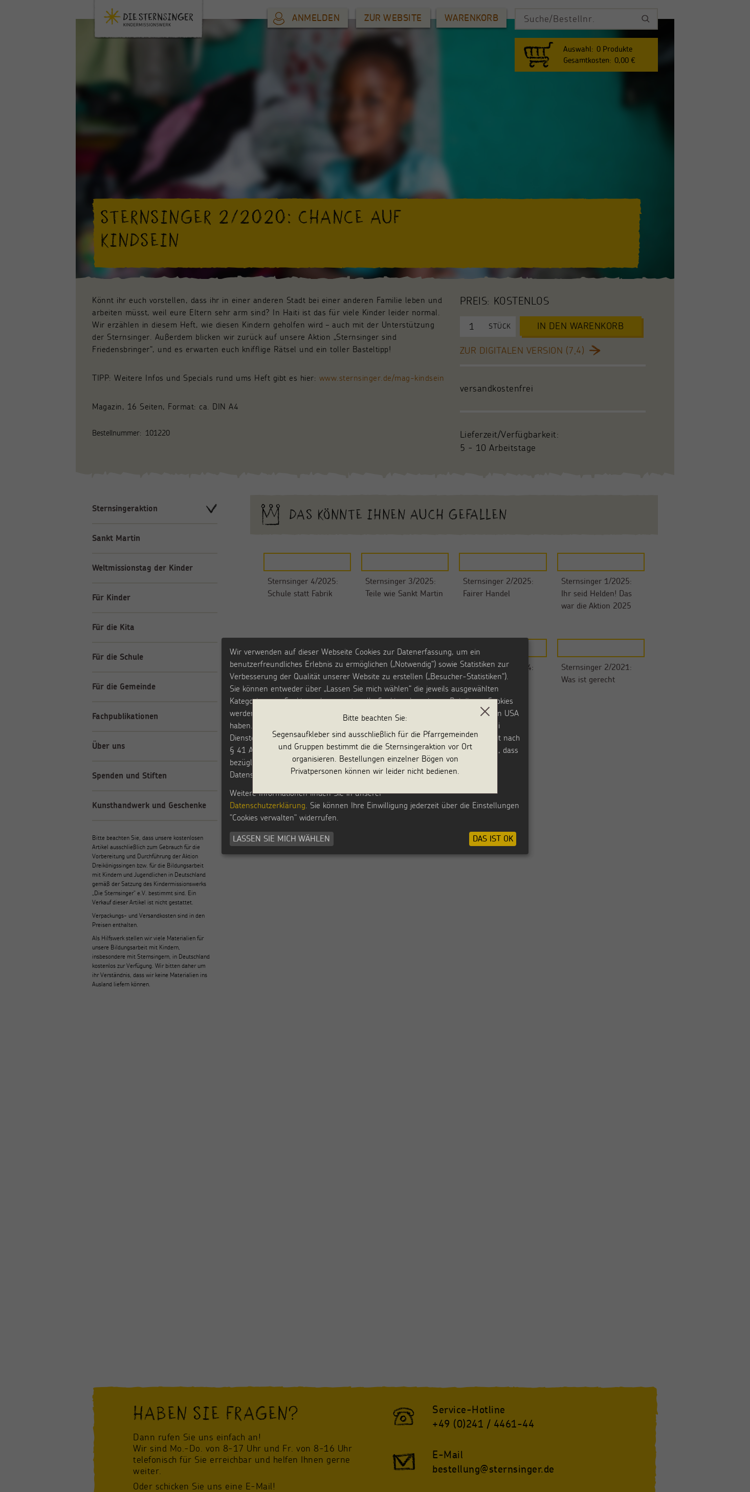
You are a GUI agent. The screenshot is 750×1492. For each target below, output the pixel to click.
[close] (485, 711)
